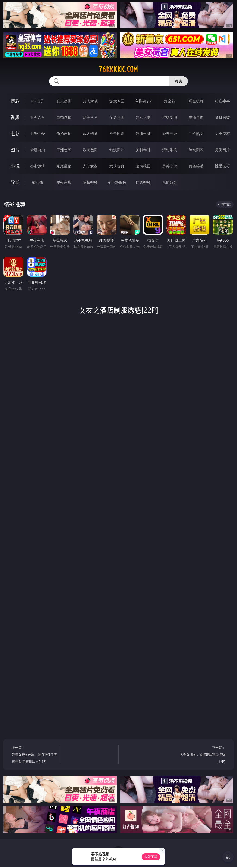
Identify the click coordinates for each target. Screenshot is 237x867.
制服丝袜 (143, 133)
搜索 (178, 81)
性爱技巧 (222, 166)
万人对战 (90, 101)
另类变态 (222, 133)
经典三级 (169, 133)
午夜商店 (63, 182)
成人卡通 (90, 133)
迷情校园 (143, 166)
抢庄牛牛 (222, 101)
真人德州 (63, 101)
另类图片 (222, 149)
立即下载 (150, 856)
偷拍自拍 (63, 133)
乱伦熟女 (196, 133)
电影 (15, 133)
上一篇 (35, 755)
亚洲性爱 (37, 133)
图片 (15, 150)
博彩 (15, 101)
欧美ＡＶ (90, 117)
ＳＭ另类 (222, 117)
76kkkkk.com (118, 69)
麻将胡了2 (143, 101)
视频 (15, 117)
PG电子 (37, 101)
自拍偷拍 (63, 117)
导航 (15, 182)
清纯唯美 (169, 149)
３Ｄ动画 (116, 117)
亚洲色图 (63, 149)
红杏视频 (143, 182)
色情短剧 (169, 182)
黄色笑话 (196, 166)
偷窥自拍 (37, 149)
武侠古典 (116, 166)
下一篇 (201, 755)
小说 (15, 166)
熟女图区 (196, 149)
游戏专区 (116, 101)
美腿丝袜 (143, 149)
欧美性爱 (116, 133)
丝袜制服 (169, 117)
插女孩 (37, 182)
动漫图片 (116, 149)
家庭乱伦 (63, 166)
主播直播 (196, 117)
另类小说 (169, 166)
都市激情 (37, 166)
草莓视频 (90, 182)
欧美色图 (90, 149)
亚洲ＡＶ (37, 117)
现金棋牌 (196, 101)
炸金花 (169, 101)
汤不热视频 (117, 182)
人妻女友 (90, 166)
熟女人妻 (143, 117)
